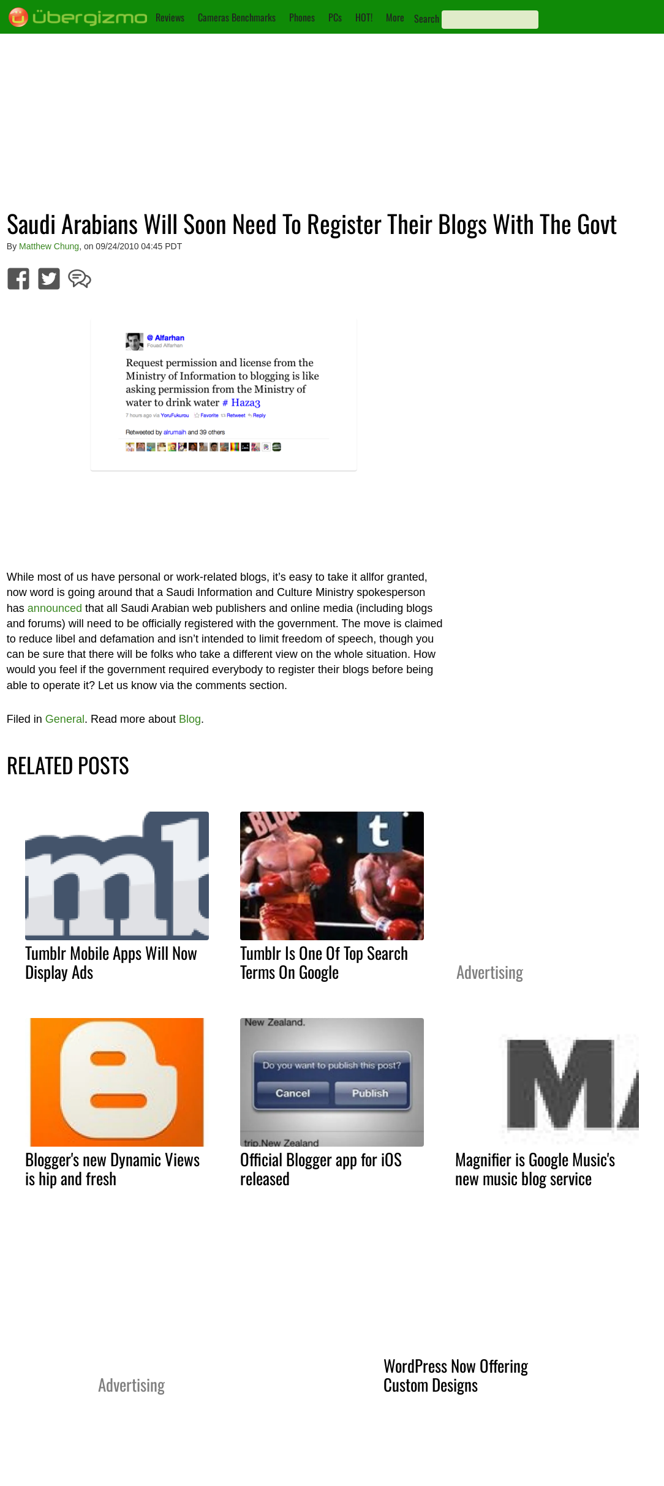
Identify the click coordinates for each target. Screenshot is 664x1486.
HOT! (363, 17)
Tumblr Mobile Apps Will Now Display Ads (111, 962)
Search (426, 18)
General (65, 719)
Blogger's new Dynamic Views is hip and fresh (112, 1168)
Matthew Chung (49, 246)
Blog (190, 719)
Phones (302, 17)
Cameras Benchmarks (237, 17)
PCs (335, 17)
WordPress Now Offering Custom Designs (455, 1375)
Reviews (170, 17)
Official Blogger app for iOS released (321, 1168)
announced (55, 608)
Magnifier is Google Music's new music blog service (535, 1168)
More (395, 17)
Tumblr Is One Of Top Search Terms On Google (324, 962)
